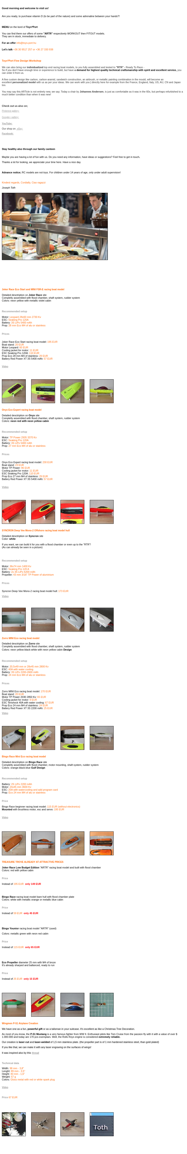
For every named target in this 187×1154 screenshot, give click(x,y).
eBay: (19, 128)
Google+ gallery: (10, 117)
